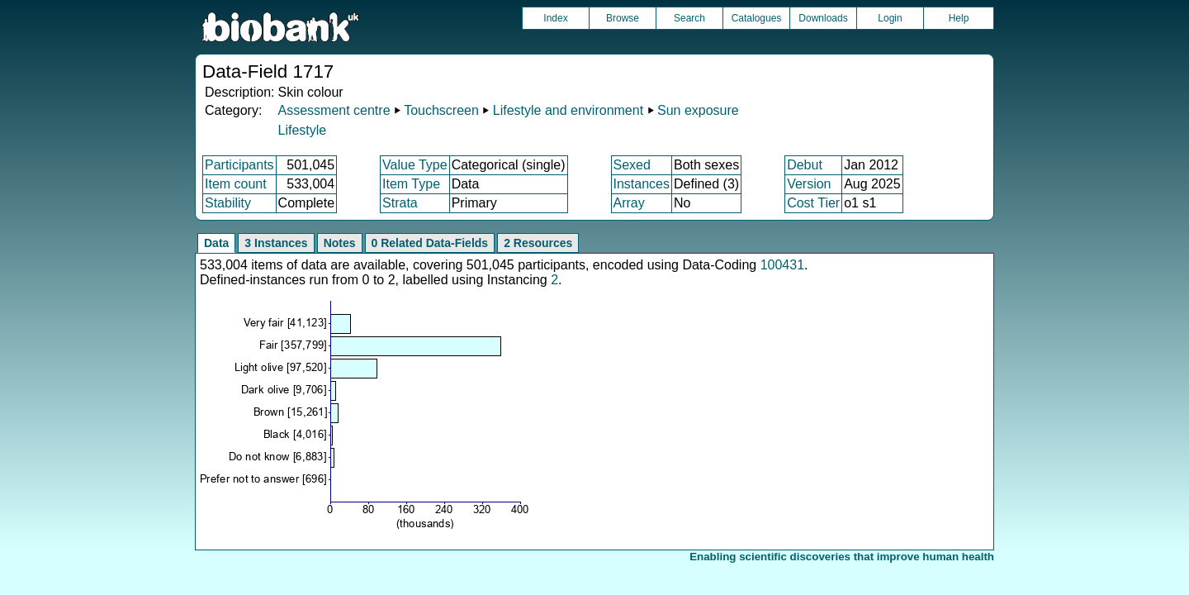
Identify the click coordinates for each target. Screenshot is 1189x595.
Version (809, 184)
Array (629, 203)
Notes (340, 243)
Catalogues (757, 18)
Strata (400, 203)
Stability (228, 203)
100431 (782, 265)
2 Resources (538, 243)
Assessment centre (333, 110)
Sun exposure (698, 110)
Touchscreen (441, 110)
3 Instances (275, 243)
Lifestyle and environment (568, 110)
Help (959, 18)
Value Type (415, 165)
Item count (236, 184)
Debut (804, 165)
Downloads (822, 18)
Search (689, 18)
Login (890, 18)
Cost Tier (813, 203)
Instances (641, 184)
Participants (239, 165)
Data (216, 243)
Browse (622, 18)
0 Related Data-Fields (430, 243)
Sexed (632, 165)
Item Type (411, 184)
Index (555, 18)
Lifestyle (301, 130)
